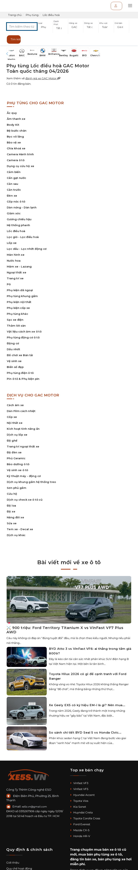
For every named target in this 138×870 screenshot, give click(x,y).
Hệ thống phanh (18, 225)
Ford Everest (80, 824)
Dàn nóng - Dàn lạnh (21, 207)
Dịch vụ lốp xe (17, 434)
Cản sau (12, 183)
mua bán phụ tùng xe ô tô (100, 854)
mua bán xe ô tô (107, 850)
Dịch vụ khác (16, 535)
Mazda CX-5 (79, 830)
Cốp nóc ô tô (16, 201)
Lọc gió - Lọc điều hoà (23, 237)
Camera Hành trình (20, 154)
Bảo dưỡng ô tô (18, 464)
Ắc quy (12, 113)
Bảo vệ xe (14, 142)
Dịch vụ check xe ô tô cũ (24, 499)
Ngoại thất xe (16, 272)
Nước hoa (13, 260)
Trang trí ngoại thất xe (23, 446)
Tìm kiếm (16, 39)
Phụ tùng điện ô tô (20, 373)
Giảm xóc (13, 213)
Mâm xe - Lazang (19, 266)
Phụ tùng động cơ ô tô (23, 337)
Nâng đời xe (15, 517)
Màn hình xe (15, 254)
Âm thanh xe (16, 119)
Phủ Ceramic (16, 458)
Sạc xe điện (15, 319)
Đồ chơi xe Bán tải (20, 355)
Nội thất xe (14, 423)
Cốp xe (12, 417)
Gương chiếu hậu (19, 219)
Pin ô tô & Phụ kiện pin (23, 378)
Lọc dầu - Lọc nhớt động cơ (27, 248)
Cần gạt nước (16, 178)
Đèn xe (12, 195)
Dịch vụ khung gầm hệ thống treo (31, 482)
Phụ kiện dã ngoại (20, 290)
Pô (9, 284)
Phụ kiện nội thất (19, 302)
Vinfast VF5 (79, 789)
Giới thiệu (12, 862)
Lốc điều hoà (16, 231)
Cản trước (14, 189)
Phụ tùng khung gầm (22, 296)
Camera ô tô (15, 160)
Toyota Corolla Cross (85, 818)
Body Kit (13, 124)
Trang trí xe (15, 278)
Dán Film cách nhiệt (21, 411)
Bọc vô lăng (15, 136)
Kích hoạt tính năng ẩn (23, 428)
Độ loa (11, 505)
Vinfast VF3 (79, 783)
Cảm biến (13, 172)
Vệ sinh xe (14, 361)
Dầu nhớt (13, 349)
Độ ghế (12, 440)
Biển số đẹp (15, 367)
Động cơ (13, 343)
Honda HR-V (80, 836)
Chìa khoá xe (16, 148)
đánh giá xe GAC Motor (43, 78)
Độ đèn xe (14, 452)
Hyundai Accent (82, 795)
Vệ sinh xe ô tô (17, 470)
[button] (45, 27)
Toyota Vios (79, 800)
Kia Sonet (78, 806)
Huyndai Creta (81, 812)
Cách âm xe (15, 405)
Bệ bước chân (17, 130)
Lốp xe (12, 243)
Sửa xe (12, 523)
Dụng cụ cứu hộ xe (20, 166)
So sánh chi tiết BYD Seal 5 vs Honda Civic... (85, 732)
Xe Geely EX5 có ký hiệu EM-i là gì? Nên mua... (87, 705)
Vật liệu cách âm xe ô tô (24, 331)
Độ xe (11, 511)
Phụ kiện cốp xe (18, 308)
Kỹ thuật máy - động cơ (24, 476)
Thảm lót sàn (16, 325)
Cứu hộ (12, 493)
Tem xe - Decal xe (20, 529)
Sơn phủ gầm (16, 488)
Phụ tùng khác (17, 313)
